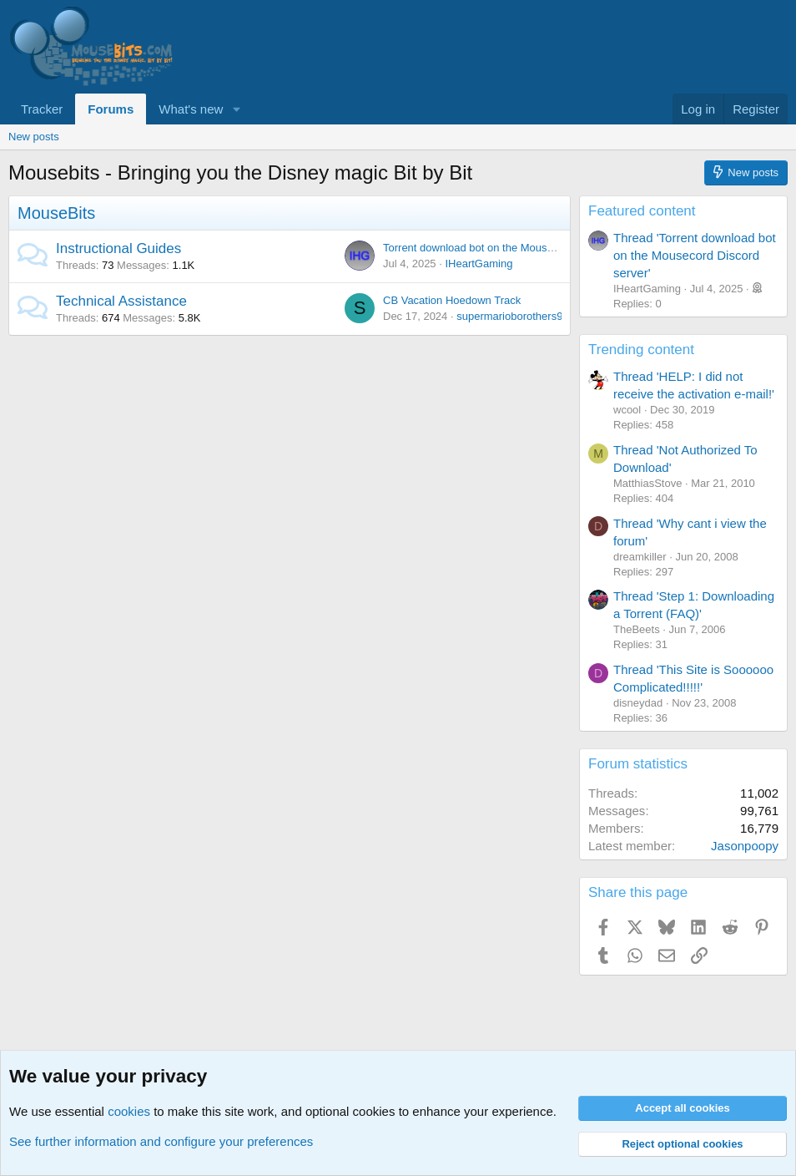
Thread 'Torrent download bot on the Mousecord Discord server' (694, 255)
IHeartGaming (478, 263)
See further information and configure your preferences (161, 1141)
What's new (191, 109)
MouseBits (56, 213)
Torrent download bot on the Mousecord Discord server (515, 247)
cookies (129, 1111)
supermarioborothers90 (512, 316)
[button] (236, 109)
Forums (111, 109)
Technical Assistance (121, 301)
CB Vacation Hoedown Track (452, 300)
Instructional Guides (118, 248)
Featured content (642, 211)
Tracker (42, 109)
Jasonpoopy (744, 846)
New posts (33, 136)
